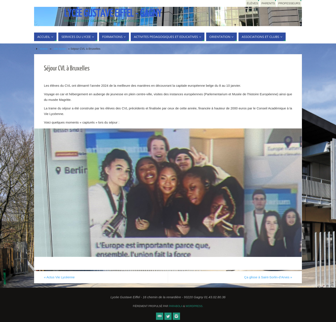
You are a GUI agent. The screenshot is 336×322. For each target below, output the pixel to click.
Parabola (175, 306)
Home (44, 48)
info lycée (60, 48)
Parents (268, 3)
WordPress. (194, 306)
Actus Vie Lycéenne (59, 277)
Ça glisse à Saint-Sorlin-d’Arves (268, 277)
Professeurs (289, 3)
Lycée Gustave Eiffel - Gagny (112, 13)
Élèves (252, 3)
